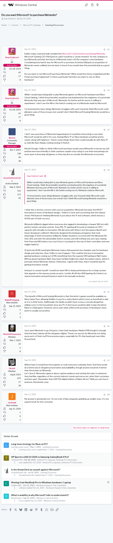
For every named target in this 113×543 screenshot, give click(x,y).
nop (20, 462)
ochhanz (22, 488)
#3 (108, 129)
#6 (108, 326)
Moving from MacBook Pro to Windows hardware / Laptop (41, 482)
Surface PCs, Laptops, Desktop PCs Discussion (57, 460)
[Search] (109, 5)
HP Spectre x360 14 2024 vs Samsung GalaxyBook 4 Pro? (40, 457)
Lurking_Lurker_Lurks (20, 447)
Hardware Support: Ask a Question (51, 485)
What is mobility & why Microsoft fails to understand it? (40, 495)
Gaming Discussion (51, 447)
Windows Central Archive (47, 498)
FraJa (21, 501)
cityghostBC (16, 485)
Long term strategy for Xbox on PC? (29, 444)
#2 (108, 90)
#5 (108, 292)
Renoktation (16, 498)
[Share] (104, 49)
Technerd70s (17, 460)
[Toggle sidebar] (103, 5)
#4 (108, 170)
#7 (108, 360)
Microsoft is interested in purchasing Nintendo (83, 53)
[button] (4, 5)
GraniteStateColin (19, 472)
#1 (108, 49)
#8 (108, 394)
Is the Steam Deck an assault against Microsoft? (35, 469)
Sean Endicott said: (35, 176)
